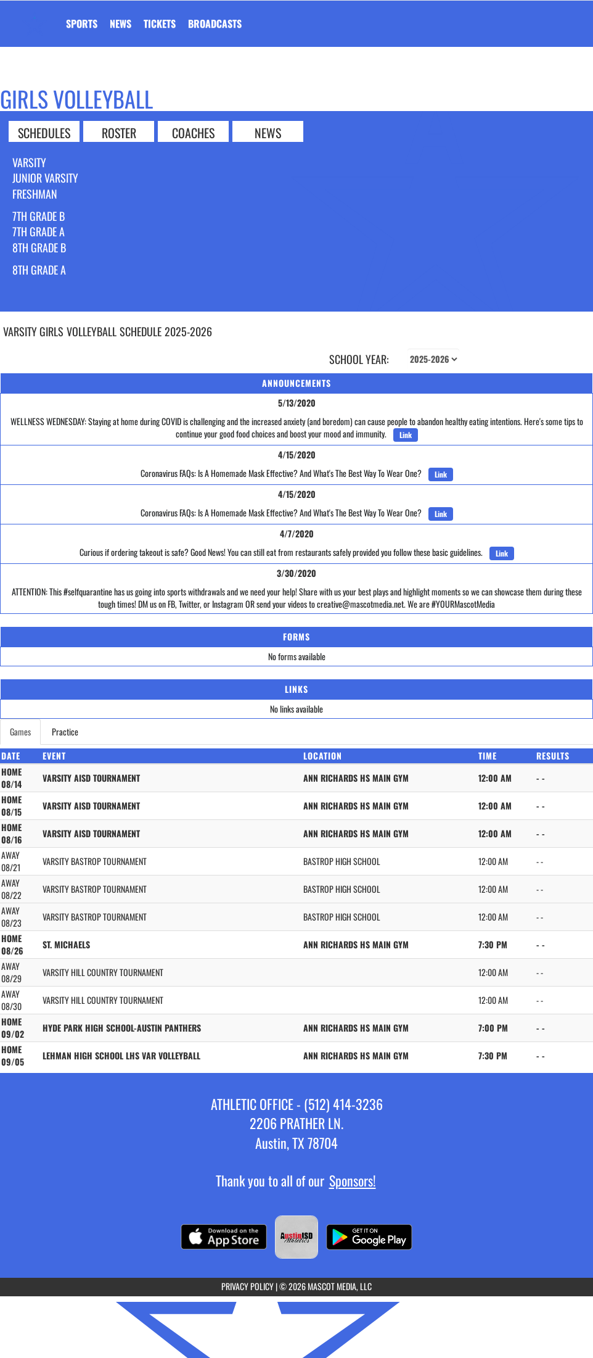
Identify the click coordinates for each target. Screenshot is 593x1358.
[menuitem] (120, 23)
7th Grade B (38, 216)
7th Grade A (38, 231)
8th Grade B (39, 247)
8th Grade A (39, 270)
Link (405, 434)
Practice (65, 731)
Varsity (29, 162)
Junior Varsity (45, 178)
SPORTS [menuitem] (81, 23)
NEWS (268, 132)
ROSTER (119, 132)
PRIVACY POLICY (247, 1286)
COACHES (193, 132)
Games (20, 731)
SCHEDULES (44, 132)
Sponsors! (352, 1180)
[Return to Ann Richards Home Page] (34, 16)
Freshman (34, 194)
